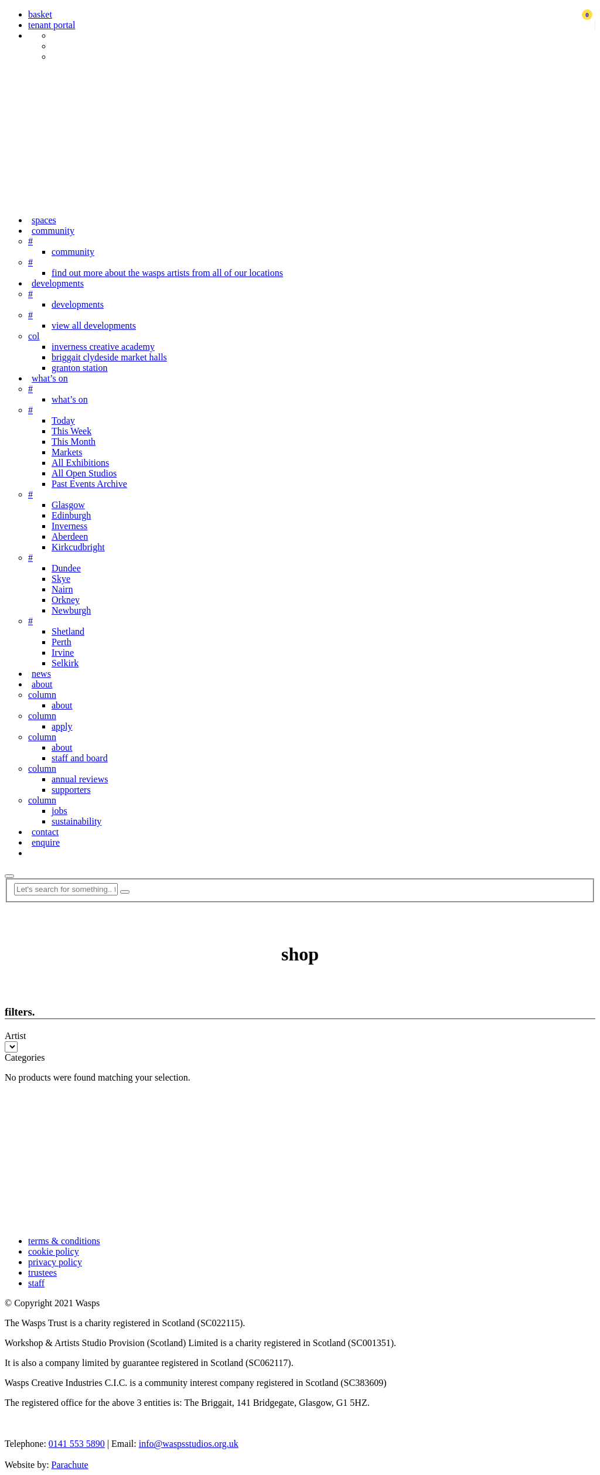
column (42, 695)
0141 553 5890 (77, 1444)
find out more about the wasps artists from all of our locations (167, 273)
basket (40, 14)
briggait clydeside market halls (109, 357)
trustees (42, 1273)
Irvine (63, 653)
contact (45, 832)
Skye (61, 579)
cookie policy (53, 1251)
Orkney (66, 600)
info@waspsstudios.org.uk (188, 1444)
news (41, 674)
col (34, 336)
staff (36, 1283)
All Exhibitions (80, 463)
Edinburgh (71, 515)
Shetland (68, 631)
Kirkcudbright (78, 547)
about (42, 684)
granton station (80, 368)
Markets (67, 452)
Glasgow (68, 505)
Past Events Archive (89, 484)
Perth (61, 642)
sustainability (76, 821)
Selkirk (65, 663)
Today (63, 420)
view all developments (94, 326)
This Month (74, 442)
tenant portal (51, 25)
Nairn (62, 589)
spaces (44, 220)
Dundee (66, 568)
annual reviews (80, 779)
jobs (59, 811)
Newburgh (71, 610)
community (53, 231)
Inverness (69, 526)
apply (62, 726)
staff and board (80, 758)
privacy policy (55, 1262)
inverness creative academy (103, 347)
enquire (46, 842)
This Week (71, 431)
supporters (71, 790)
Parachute (70, 1465)
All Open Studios (84, 473)
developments (58, 283)
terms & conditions (64, 1241)
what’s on (50, 378)
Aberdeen (70, 536)
